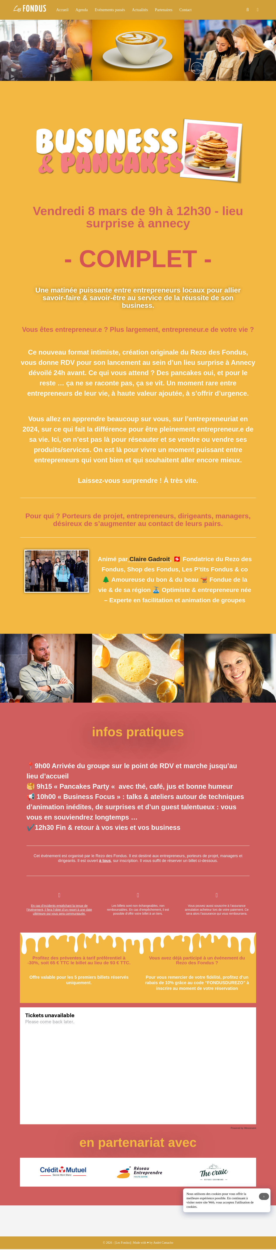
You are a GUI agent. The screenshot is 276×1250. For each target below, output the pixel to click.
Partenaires (163, 10)
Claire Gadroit (149, 559)
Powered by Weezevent (243, 1128)
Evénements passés (110, 10)
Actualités (140, 10)
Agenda (81, 10)
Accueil (62, 10)
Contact (185, 10)
